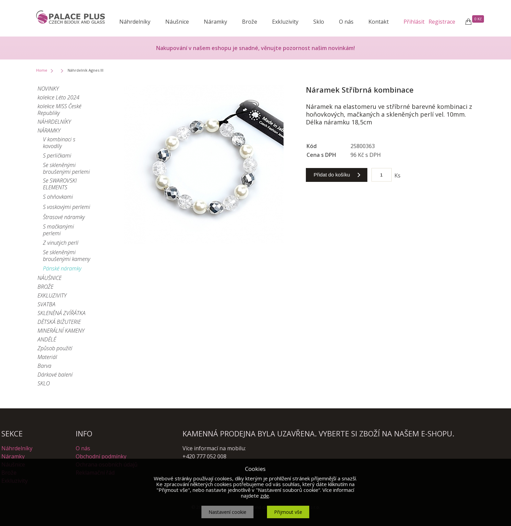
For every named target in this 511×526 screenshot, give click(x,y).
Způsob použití (55, 348)
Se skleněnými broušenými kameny (66, 255)
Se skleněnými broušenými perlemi (66, 168)
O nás (346, 21)
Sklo (318, 21)
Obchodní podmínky (101, 456)
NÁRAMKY (49, 130)
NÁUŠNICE (50, 278)
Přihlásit (414, 21)
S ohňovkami (58, 196)
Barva (44, 365)
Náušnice (177, 21)
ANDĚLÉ (47, 339)
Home (41, 70)
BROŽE (45, 286)
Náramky (215, 21)
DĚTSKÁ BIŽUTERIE (59, 322)
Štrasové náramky (64, 217)
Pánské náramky (62, 268)
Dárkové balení (55, 374)
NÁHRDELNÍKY (54, 121)
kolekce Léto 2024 (58, 97)
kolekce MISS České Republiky (59, 109)
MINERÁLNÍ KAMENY (61, 330)
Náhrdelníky (134, 21)
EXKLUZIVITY (52, 295)
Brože (249, 21)
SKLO (44, 383)
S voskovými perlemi (66, 207)
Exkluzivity (285, 21)
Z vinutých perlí (60, 242)
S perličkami (57, 155)
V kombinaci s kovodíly (59, 143)
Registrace (442, 21)
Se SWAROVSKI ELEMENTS (60, 184)
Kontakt (378, 21)
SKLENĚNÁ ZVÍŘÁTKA (62, 313)
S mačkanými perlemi (58, 230)
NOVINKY (48, 88)
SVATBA (46, 304)
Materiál (47, 357)
